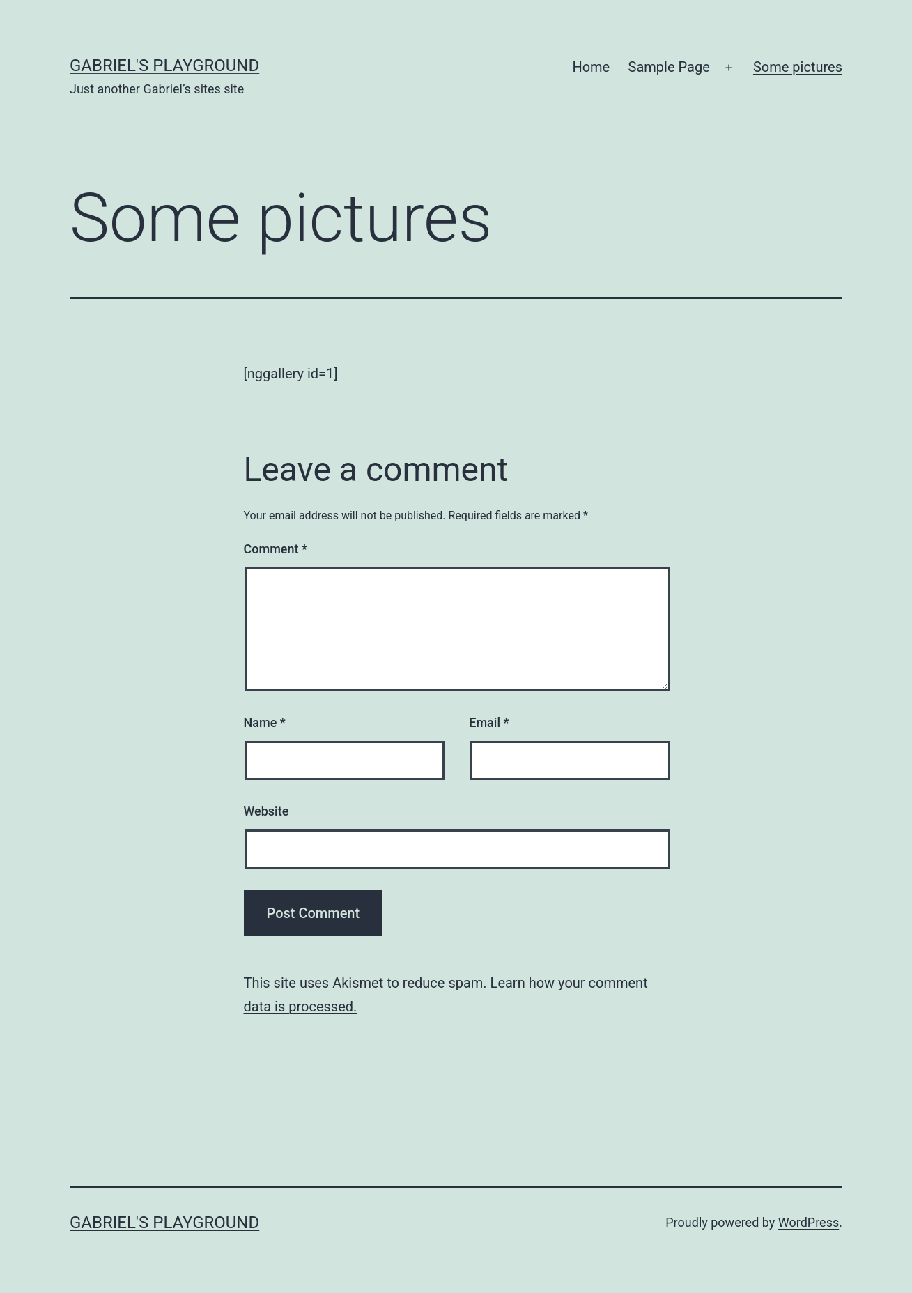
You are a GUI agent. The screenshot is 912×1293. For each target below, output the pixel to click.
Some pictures (797, 67)
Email (489, 722)
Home (591, 67)
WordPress (808, 1222)
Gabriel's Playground (164, 65)
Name (265, 722)
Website (266, 811)
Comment (275, 549)
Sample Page (669, 67)
